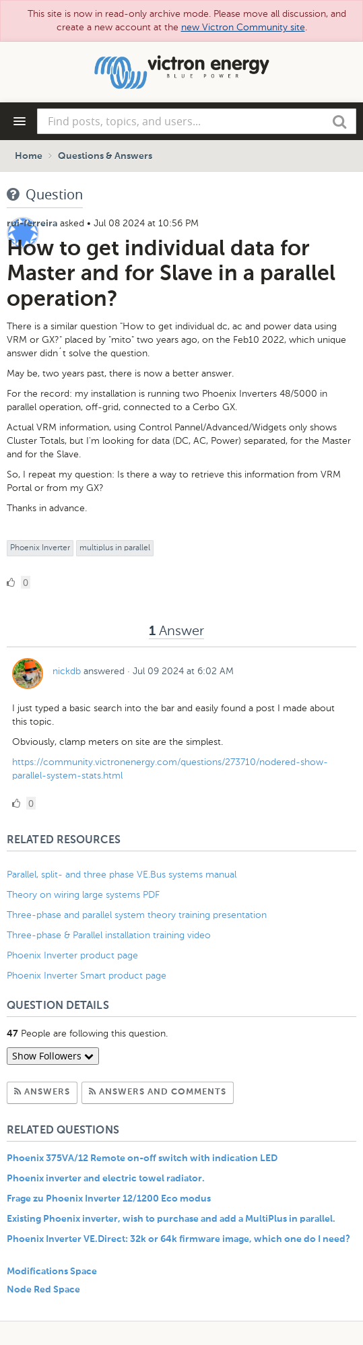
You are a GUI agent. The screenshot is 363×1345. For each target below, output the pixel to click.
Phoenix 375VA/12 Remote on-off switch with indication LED (142, 1158)
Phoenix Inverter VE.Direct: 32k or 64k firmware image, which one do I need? (178, 1239)
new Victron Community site (243, 27)
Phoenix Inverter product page (72, 955)
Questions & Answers (105, 156)
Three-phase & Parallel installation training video (109, 935)
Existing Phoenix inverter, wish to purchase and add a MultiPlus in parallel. (171, 1219)
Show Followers (53, 1055)
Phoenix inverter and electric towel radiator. (106, 1178)
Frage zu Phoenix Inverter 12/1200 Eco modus (109, 1199)
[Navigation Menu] (19, 121)
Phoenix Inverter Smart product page (86, 975)
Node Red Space (43, 1289)
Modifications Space (52, 1271)
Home (28, 156)
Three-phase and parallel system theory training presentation (137, 915)
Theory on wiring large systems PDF (83, 894)
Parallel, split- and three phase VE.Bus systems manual (123, 874)
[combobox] (196, 121)
